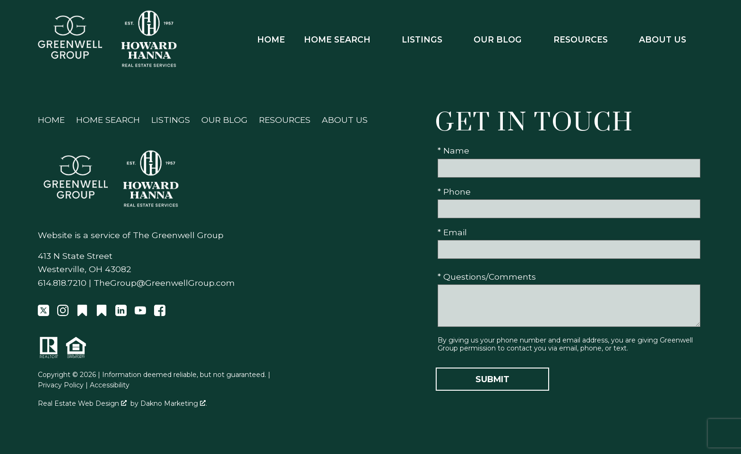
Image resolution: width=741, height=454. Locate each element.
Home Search (108, 120)
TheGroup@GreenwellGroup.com (164, 283)
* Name (453, 150)
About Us (345, 120)
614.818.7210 (62, 283)
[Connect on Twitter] (43, 313)
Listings (170, 120)
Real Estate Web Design (82, 403)
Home (271, 39)
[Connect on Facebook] (159, 313)
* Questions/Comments (487, 277)
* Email (452, 232)
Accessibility (109, 385)
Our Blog (224, 120)
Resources (284, 120)
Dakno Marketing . (173, 403)
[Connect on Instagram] (63, 313)
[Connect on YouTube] (140, 313)
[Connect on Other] (82, 313)
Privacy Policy (61, 385)
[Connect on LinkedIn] (121, 313)
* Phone (454, 192)
